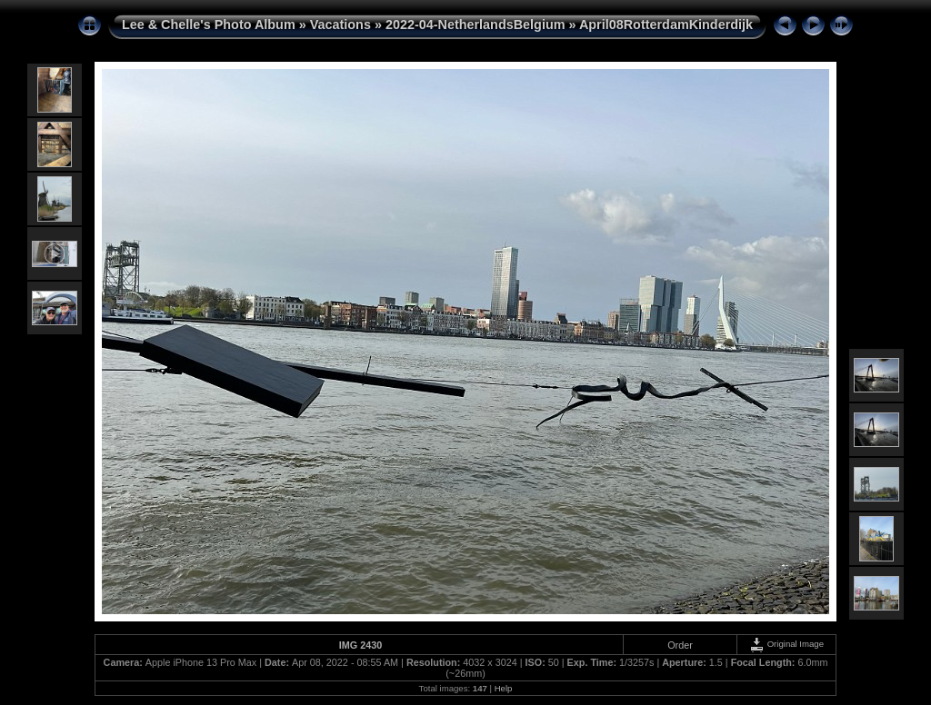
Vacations (340, 24)
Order (680, 645)
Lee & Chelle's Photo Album (208, 24)
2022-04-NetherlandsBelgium (475, 24)
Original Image (786, 644)
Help (504, 688)
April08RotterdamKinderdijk (666, 24)
